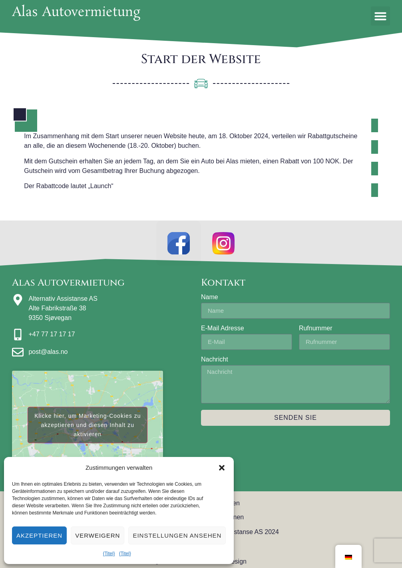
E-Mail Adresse (222, 331)
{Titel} (109, 553)
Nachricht (214, 362)
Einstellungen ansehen (177, 535)
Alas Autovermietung (76, 13)
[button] (222, 468)
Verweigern (97, 535)
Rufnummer (315, 331)
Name (209, 300)
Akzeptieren (39, 535)
